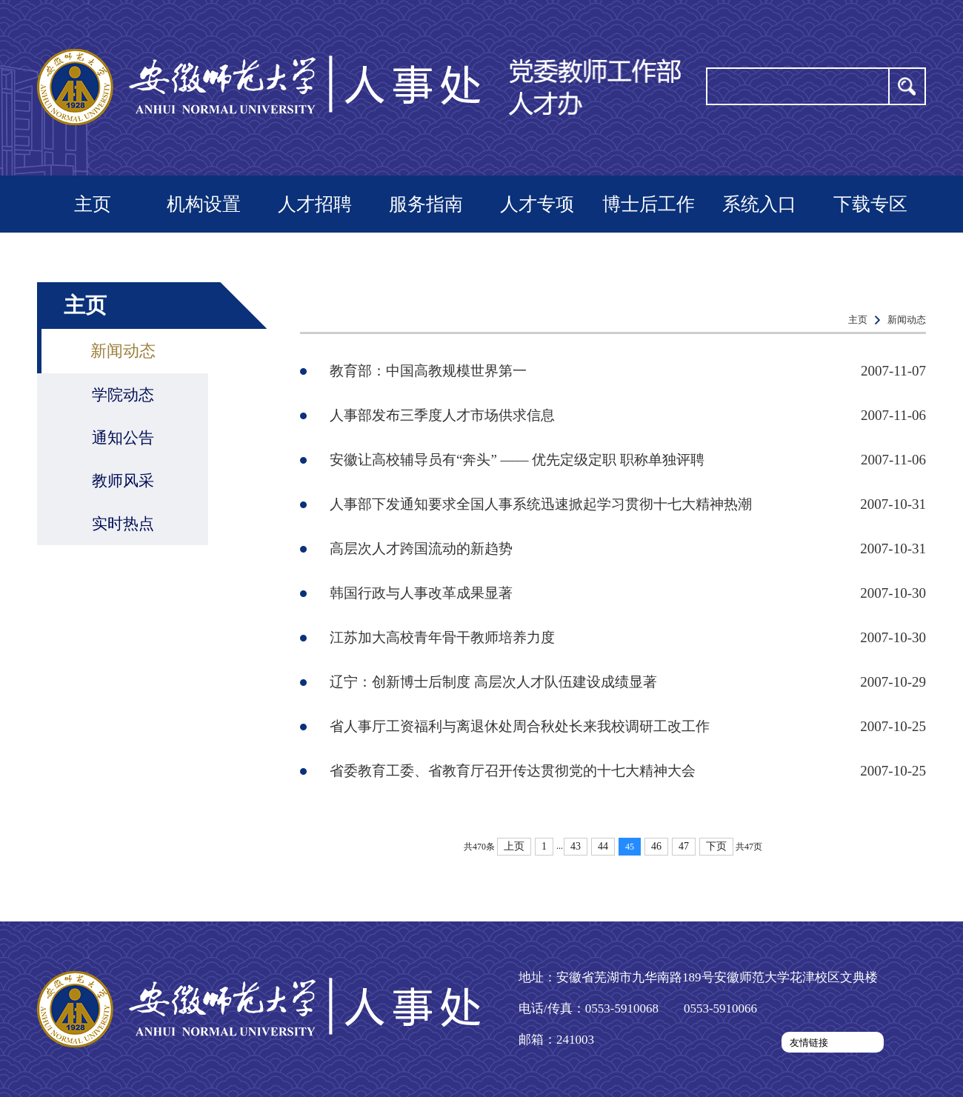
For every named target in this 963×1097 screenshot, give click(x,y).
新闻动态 (123, 350)
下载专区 (870, 204)
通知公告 (123, 438)
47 (684, 846)
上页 (514, 846)
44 (603, 846)
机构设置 (204, 204)
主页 (92, 204)
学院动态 (123, 395)
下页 (716, 846)
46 (656, 846)
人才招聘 (315, 204)
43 (575, 846)
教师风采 (123, 481)
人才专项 (537, 204)
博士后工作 (648, 204)
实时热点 (123, 524)
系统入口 (759, 204)
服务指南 (426, 204)
